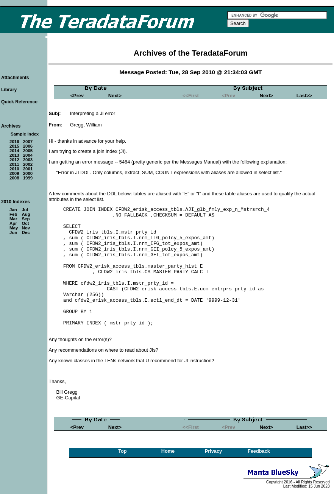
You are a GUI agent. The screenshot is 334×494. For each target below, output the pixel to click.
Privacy (213, 451)
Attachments (15, 77)
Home (168, 451)
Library (9, 89)
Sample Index (25, 134)
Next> (115, 95)
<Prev (77, 95)
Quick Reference (19, 101)
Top (122, 451)
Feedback (259, 451)
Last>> (304, 95)
